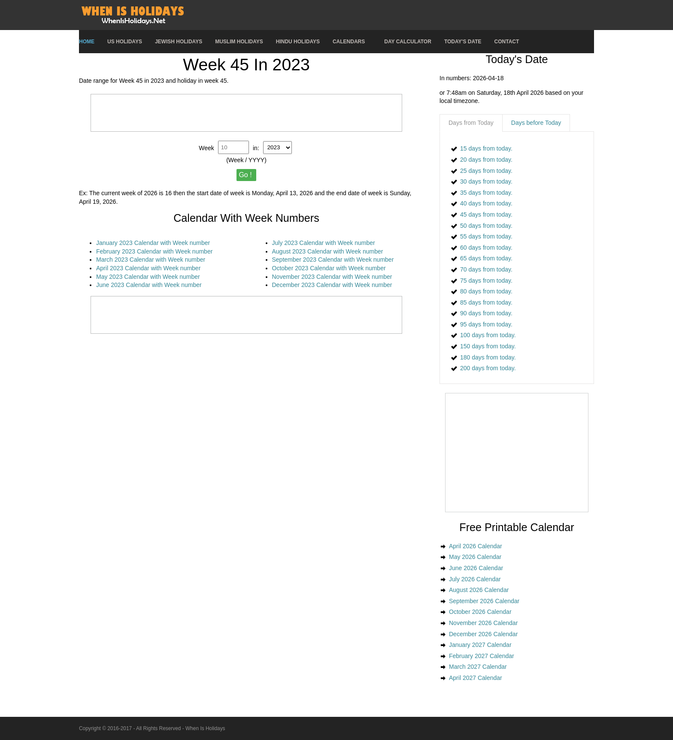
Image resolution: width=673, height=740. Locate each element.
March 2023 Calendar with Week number (150, 259)
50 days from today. (486, 225)
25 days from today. (486, 170)
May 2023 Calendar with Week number (148, 276)
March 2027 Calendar (478, 666)
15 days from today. (486, 148)
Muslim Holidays (239, 42)
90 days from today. (486, 313)
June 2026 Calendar (476, 568)
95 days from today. (486, 324)
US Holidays (124, 42)
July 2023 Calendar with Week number (323, 242)
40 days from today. (486, 203)
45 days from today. (486, 214)
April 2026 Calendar (475, 546)
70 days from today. (486, 269)
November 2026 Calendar (483, 622)
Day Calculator (407, 42)
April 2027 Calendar (475, 677)
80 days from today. (486, 291)
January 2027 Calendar (480, 644)
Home (86, 42)
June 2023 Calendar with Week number (149, 284)
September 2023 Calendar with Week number (333, 259)
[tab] (471, 123)
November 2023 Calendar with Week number (332, 276)
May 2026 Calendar (475, 556)
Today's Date (463, 42)
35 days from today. (486, 192)
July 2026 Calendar (475, 579)
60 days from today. (486, 247)
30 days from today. (486, 181)
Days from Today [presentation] (471, 122)
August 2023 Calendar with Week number (327, 251)
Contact (506, 42)
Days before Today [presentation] (536, 122)
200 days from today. (488, 368)
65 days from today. (486, 258)
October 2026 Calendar (480, 611)
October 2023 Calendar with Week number (329, 268)
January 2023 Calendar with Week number (153, 242)
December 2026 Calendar (483, 634)
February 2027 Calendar (481, 655)
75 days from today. (486, 280)
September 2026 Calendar (484, 601)
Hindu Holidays (298, 42)
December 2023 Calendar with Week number (332, 284)
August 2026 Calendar (479, 589)
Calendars (349, 42)
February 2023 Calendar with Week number (154, 251)
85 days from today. (486, 302)
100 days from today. (488, 335)
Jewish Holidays (178, 42)
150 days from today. (488, 346)
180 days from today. (488, 357)
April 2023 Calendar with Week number (148, 268)
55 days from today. (486, 236)
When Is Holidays (205, 728)
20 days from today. (486, 159)
